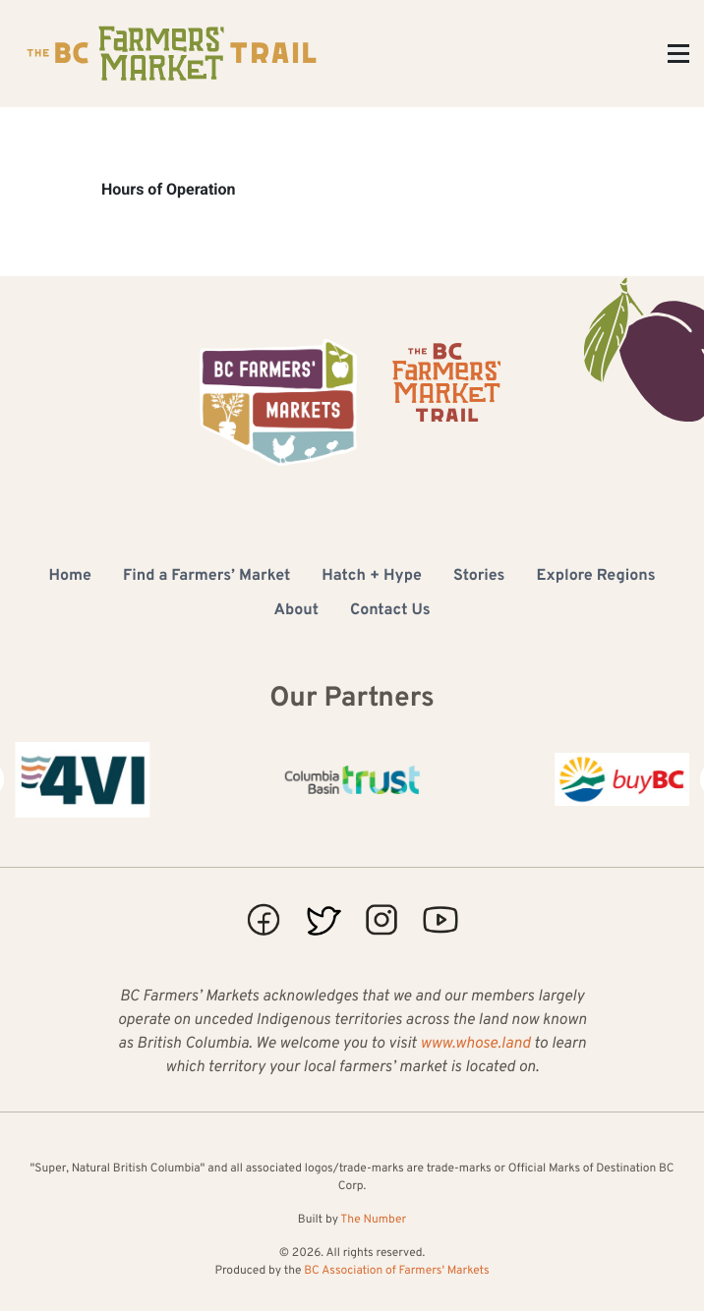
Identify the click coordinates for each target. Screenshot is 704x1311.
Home (69, 577)
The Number (373, 1219)
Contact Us (390, 611)
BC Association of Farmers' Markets (396, 1271)
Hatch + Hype (372, 577)
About (296, 611)
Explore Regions (596, 577)
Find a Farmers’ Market (206, 577)
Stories (479, 577)
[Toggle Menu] (678, 53)
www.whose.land (475, 1044)
